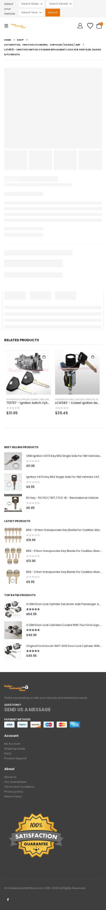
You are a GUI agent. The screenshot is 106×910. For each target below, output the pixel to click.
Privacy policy (13, 792)
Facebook (8, 899)
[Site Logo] (19, 25)
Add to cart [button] (44, 357)
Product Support (15, 758)
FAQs (7, 753)
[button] (7, 25)
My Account (12, 744)
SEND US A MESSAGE (27, 709)
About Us (10, 777)
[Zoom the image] (16, 687)
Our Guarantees (15, 782)
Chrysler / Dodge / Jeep (32, 399)
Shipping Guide (14, 749)
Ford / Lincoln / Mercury (82, 399)
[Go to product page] (28, 372)
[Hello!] (80, 26)
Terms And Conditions (19, 787)
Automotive (12, 399)
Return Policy (13, 796)
